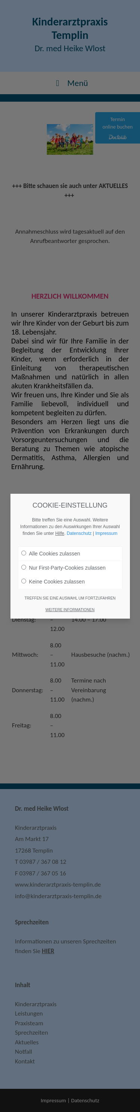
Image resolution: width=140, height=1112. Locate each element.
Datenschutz (79, 533)
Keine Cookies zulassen (53, 582)
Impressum (106, 533)
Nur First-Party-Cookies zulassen (63, 568)
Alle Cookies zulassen (50, 554)
